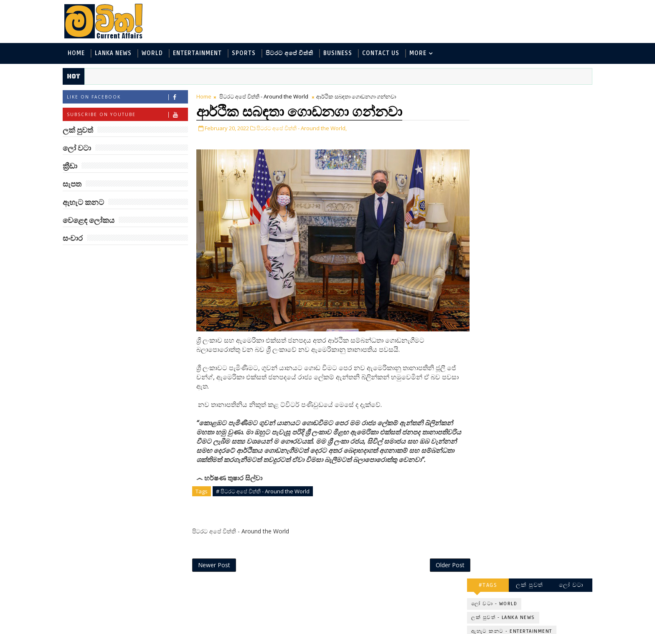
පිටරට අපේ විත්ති (293, 53)
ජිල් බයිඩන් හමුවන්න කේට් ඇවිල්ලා (538, 379)
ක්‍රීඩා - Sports (486, 182)
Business (341, 53)
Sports (247, 53)
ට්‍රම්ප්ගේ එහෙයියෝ (534, 341)
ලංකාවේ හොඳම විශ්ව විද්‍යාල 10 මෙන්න (538, 311)
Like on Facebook (131, 97)
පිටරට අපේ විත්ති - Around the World (267, 97)
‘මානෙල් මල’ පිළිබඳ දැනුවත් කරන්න (535, 244)
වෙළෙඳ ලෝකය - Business (503, 196)
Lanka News (117, 53)
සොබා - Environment (546, 182)
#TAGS (484, 95)
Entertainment (201, 53)
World (156, 53)
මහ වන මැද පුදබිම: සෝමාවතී (535, 447)
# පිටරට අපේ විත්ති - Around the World (266, 488)
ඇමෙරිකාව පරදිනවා (536, 274)
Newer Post (218, 562)
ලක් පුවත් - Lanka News (499, 127)
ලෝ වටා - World (490, 114)
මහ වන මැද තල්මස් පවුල (545, 544)
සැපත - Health (486, 210)
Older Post (435, 562)
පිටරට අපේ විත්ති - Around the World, (305, 128)
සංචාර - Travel (536, 210)
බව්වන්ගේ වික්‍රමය (533, 510)
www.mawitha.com (161, 628)
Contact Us (384, 53)
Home (80, 53)
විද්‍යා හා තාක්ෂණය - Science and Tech (519, 155)
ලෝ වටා (567, 95)
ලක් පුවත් (526, 95)
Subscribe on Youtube (131, 115)
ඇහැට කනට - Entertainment (507, 141)
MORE (421, 53)
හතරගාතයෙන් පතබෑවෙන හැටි (545, 413)
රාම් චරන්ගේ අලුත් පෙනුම (533, 480)
